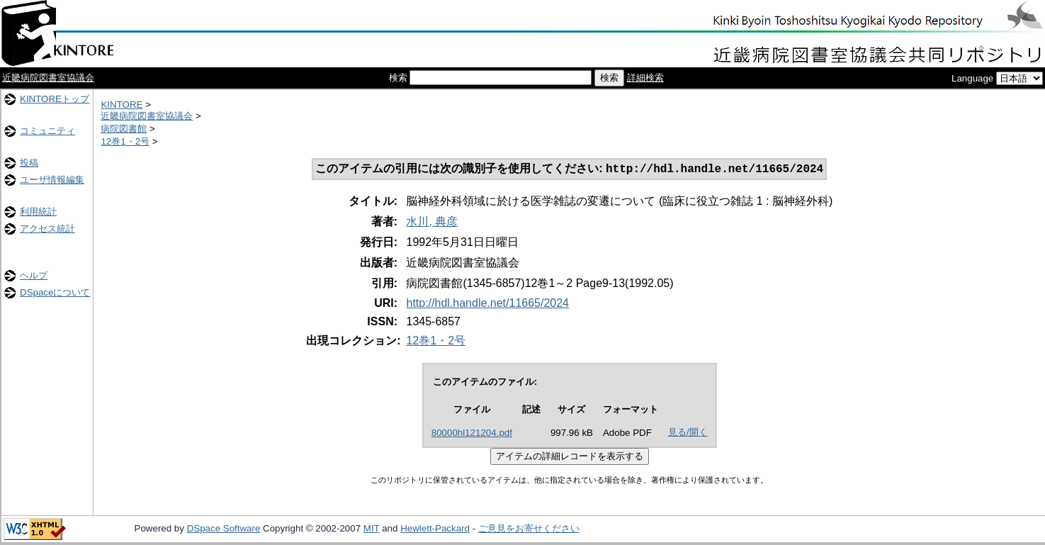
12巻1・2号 (125, 141)
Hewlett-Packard (435, 529)
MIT (371, 529)
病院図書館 (124, 128)
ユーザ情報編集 (52, 179)
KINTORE (121, 104)
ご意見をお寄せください (529, 529)
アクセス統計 (47, 228)
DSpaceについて (55, 292)
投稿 (29, 162)
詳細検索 (645, 77)
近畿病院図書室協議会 (48, 77)
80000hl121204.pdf (471, 434)
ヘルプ (33, 275)
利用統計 (38, 211)
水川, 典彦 (432, 223)
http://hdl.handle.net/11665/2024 (487, 304)
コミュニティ (47, 130)
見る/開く (688, 433)
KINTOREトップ (54, 99)
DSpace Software (224, 529)
